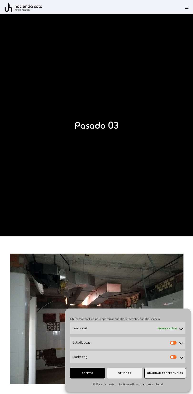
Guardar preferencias (165, 373)
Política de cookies (104, 384)
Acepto (87, 373)
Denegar (125, 373)
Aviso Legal (155, 384)
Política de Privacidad (132, 384)
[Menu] (185, 7)
